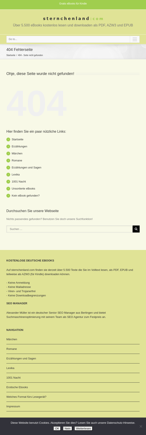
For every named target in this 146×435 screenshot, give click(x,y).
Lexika (16, 174)
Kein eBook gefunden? (26, 195)
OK (57, 428)
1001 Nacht (19, 181)
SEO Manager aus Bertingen (75, 312)
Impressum (13, 406)
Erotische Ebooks (17, 387)
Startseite (10, 55)
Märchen (17, 153)
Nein (67, 428)
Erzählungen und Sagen (26, 167)
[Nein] (141, 426)
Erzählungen (19, 146)
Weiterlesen (83, 428)
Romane (17, 160)
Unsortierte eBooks (23, 188)
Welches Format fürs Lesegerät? (26, 396)
